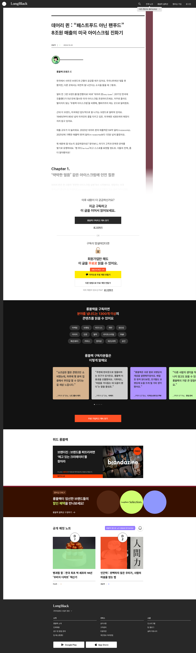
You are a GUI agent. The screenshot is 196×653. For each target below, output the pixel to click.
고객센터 (103, 627)
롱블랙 (53, 45)
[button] (94, 404)
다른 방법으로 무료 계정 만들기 (98, 282)
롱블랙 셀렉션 (163, 4)
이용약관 (103, 631)
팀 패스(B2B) (58, 635)
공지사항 (103, 623)
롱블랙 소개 (57, 623)
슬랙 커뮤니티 (152, 631)
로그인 (188, 4)
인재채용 (56, 627)
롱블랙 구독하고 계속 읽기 (98, 220)
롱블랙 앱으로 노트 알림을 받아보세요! (120, 528)
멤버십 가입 (177, 4)
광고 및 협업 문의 (59, 631)
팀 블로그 (150, 627)
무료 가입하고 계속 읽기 (98, 418)
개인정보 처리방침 (106, 635)
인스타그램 (151, 623)
